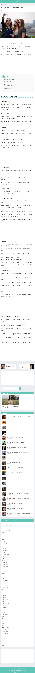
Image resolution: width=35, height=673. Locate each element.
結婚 (3, 640)
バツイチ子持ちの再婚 (7, 523)
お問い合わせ (23, 670)
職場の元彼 (5, 554)
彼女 (3, 590)
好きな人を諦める (6, 586)
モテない (4, 531)
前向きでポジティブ (7, 84)
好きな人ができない (6, 579)
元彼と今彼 (5, 541)
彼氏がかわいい (5, 604)
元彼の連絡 (5, 551)
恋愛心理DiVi (17, 1)
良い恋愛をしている (7, 81)
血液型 (3, 642)
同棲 (3, 556)
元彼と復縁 (5, 545)
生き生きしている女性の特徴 (8, 79)
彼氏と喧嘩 (5, 610)
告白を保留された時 (6, 570)
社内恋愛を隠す (5, 636)
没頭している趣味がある (8, 85)
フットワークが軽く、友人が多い (10, 89)
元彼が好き (5, 539)
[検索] (20, 388)
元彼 (3, 537)
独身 (3, 622)
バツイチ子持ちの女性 (7, 525)
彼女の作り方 (5, 598)
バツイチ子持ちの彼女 (7, 527)
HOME (17, 668)
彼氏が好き (5, 606)
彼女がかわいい (5, 592)
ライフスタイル (5, 533)
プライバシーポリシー (17, 670)
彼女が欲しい (5, 594)
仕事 (3, 535)
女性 (3, 574)
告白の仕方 (4, 559)
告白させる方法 (5, 563)
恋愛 (3, 615)
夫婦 (3, 572)
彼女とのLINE (5, 596)
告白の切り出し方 (6, 566)
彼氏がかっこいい (6, 602)
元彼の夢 (4, 547)
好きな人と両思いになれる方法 (8, 582)
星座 (3, 620)
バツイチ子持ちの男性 (7, 529)
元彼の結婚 (5, 549)
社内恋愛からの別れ (6, 629)
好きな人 (4, 577)
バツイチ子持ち (5, 521)
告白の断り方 (5, 568)
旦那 (3, 618)
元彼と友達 (5, 543)
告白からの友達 (5, 561)
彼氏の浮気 (5, 613)
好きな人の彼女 (5, 584)
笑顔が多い (6, 82)
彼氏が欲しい (5, 608)
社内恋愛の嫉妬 (5, 632)
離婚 (3, 644)
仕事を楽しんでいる (7, 88)
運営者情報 (11, 670)
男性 (3, 624)
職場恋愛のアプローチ (7, 638)
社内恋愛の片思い (6, 634)
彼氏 (3, 600)
